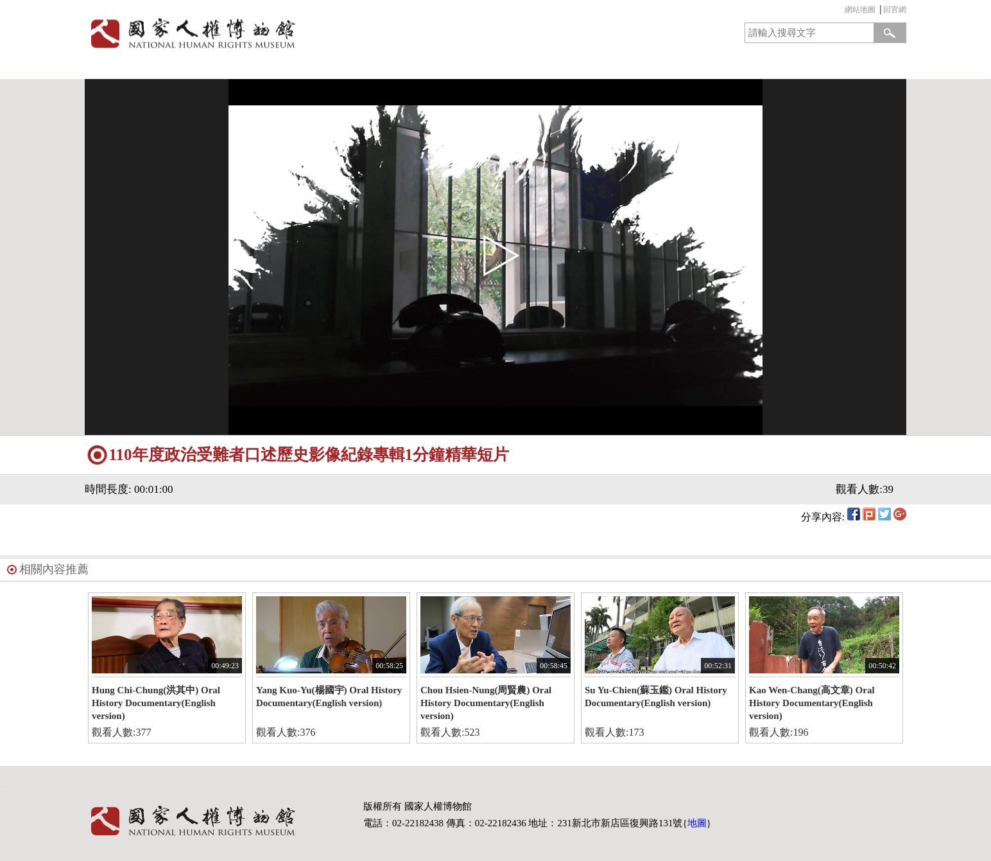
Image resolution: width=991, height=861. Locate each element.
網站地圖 (860, 9)
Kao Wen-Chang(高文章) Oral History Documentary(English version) (812, 703)
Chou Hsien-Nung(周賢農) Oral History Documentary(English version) (485, 703)
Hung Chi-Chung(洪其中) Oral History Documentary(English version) (156, 703)
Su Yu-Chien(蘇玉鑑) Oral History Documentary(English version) (656, 696)
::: (841, 11)
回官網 (894, 9)
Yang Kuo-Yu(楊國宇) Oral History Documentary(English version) (329, 696)
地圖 (697, 823)
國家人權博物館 (286, 33)
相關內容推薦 (54, 569)
